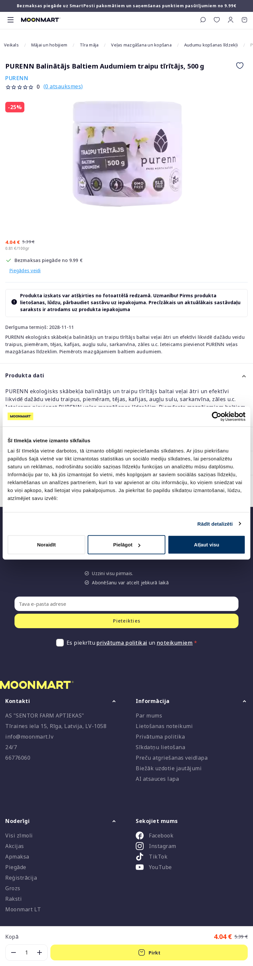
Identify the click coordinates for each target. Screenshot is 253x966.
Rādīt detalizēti (215, 523)
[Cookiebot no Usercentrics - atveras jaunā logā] (216, 416)
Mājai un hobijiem (49, 45)
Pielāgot (126, 544)
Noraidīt (46, 544)
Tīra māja (89, 45)
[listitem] (191, 837)
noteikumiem (175, 642)
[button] (231, 20)
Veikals (11, 45)
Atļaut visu (206, 544)
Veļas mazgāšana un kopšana (141, 45)
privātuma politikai (122, 642)
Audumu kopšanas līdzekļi (211, 45)
